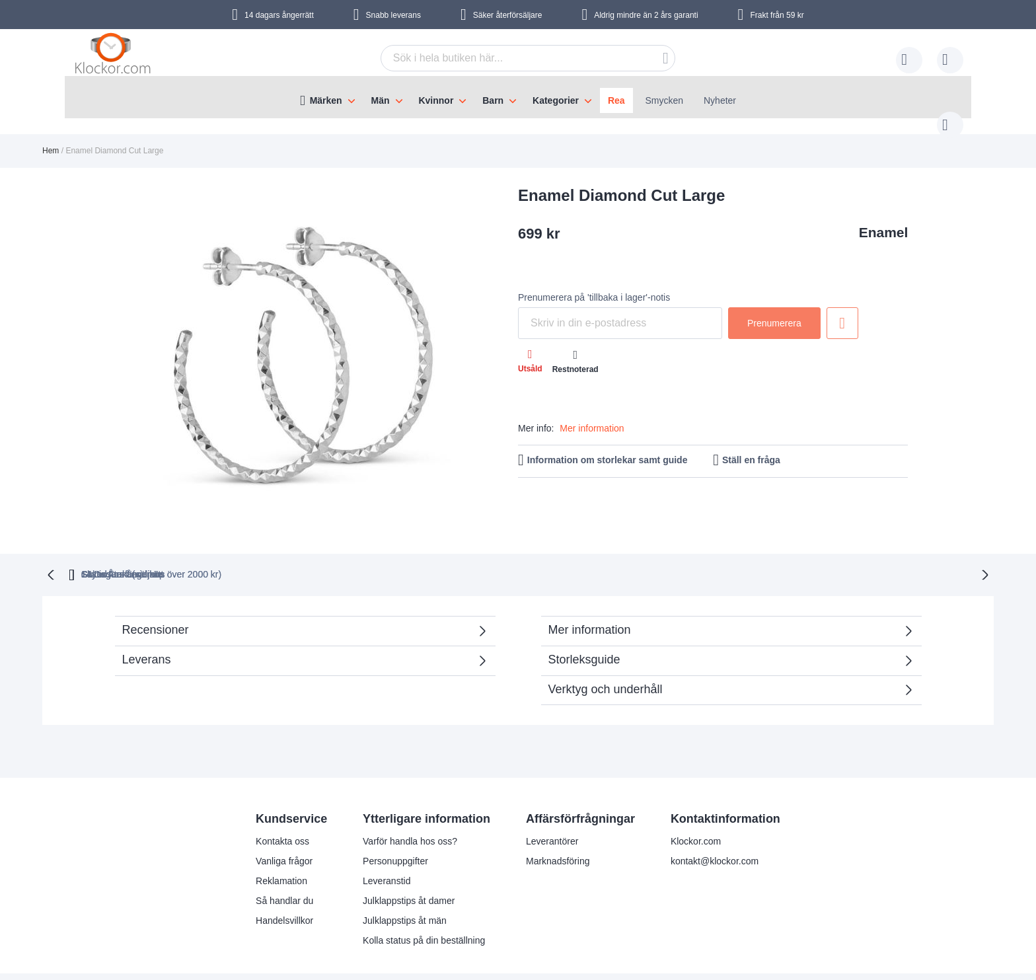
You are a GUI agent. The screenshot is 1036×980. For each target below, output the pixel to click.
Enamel (883, 219)
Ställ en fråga (751, 446)
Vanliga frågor (284, 833)
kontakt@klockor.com (714, 833)
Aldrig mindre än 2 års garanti (646, 15)
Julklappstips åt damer (409, 873)
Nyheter (720, 100)
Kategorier (556, 100)
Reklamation (281, 853)
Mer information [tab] (589, 602)
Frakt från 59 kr (776, 15)
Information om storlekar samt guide (607, 446)
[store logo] (115, 56)
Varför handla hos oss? (410, 813)
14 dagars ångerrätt (279, 15)
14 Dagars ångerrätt (753, 546)
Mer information (592, 415)
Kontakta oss (282, 813)
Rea (616, 100)
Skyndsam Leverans (487, 546)
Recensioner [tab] (298, 606)
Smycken (665, 100)
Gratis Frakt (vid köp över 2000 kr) (324, 546)
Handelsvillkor (284, 892)
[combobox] (507, 58)
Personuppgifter (395, 833)
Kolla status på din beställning (424, 912)
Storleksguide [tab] (584, 631)
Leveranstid (386, 853)
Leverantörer (552, 813)
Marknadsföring (558, 833)
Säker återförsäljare (507, 15)
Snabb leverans (393, 15)
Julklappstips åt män (405, 892)
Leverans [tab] (146, 631)
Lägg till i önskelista (842, 310)
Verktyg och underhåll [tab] (605, 661)
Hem (50, 137)
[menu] (518, 97)
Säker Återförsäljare (620, 546)
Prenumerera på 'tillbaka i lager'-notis (594, 284)
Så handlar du (284, 873)
